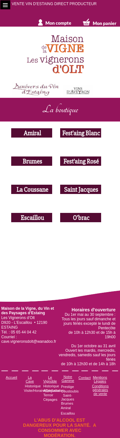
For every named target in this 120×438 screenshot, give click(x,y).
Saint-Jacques (67, 397)
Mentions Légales (100, 379)
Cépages (50, 399)
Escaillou (32, 218)
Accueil (11, 377)
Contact (84, 378)
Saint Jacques (80, 189)
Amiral (31, 133)
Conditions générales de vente (100, 390)
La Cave (30, 379)
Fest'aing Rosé (80, 161)
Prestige (67, 387)
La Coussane (31, 189)
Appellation (51, 390)
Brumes (31, 161)
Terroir (48, 395)
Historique (33, 386)
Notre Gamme (67, 379)
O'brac (81, 218)
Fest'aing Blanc (80, 133)
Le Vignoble (50, 379)
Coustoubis (70, 391)
